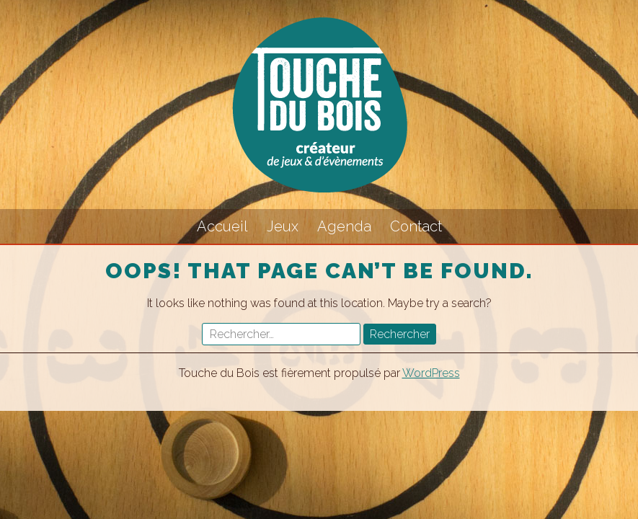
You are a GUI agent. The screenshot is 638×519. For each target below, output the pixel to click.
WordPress (431, 373)
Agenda (344, 226)
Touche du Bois (319, 104)
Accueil (222, 226)
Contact (416, 226)
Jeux (282, 226)
